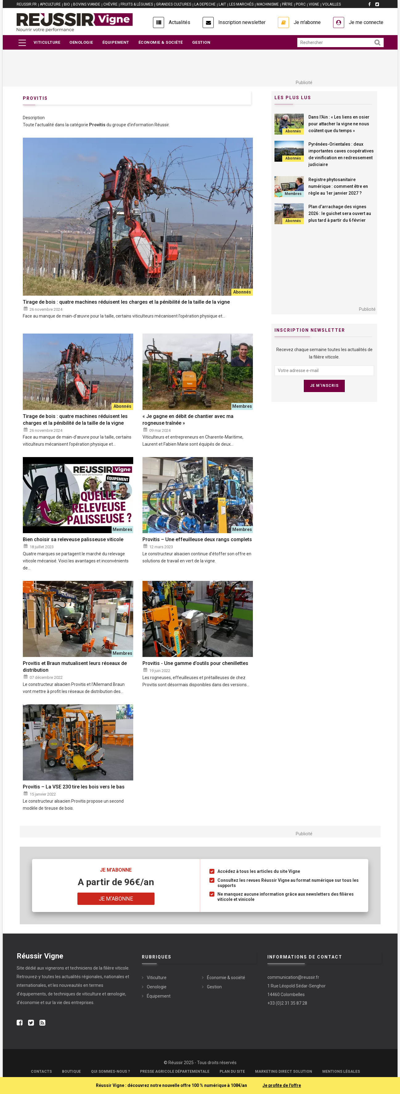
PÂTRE (287, 4)
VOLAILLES (331, 4)
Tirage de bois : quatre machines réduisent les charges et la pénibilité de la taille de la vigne (126, 302)
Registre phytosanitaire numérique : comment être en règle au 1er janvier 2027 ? (338, 186)
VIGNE (314, 4)
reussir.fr (27, 4)
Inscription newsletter (242, 22)
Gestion (201, 42)
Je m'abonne (307, 22)
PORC (301, 4)
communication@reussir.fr (293, 977)
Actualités (179, 22)
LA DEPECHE (205, 4)
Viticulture (47, 42)
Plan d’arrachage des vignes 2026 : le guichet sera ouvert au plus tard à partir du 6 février (339, 213)
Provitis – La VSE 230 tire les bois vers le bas (74, 787)
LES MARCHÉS (241, 4)
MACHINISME (268, 4)
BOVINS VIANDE (86, 4)
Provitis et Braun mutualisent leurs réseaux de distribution (75, 666)
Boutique (71, 1071)
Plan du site (232, 1071)
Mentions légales (341, 1071)
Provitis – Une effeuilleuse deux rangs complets (197, 539)
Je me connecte (366, 22)
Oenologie (81, 42)
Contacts (41, 1071)
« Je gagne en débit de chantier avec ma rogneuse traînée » (187, 419)
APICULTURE (50, 4)
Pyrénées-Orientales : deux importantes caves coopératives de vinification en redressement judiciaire (341, 154)
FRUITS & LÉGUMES (137, 4)
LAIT (222, 4)
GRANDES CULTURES (173, 4)
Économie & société (160, 42)
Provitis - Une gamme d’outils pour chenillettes (195, 663)
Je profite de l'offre (281, 1085)
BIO (67, 4)
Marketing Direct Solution (283, 1071)
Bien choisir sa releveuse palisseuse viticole (73, 539)
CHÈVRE (110, 4)
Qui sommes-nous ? (110, 1071)
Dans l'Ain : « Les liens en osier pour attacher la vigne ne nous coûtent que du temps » (338, 124)
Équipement (115, 42)
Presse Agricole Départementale (174, 1071)
